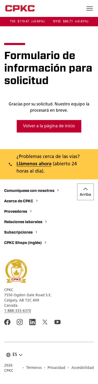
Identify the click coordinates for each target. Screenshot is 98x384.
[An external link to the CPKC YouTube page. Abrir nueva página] (57, 322)
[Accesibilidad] (80, 368)
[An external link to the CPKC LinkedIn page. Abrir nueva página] (32, 322)
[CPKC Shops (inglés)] (25, 243)
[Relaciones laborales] (26, 222)
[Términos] (32, 368)
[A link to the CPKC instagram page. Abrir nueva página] (20, 322)
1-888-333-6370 (17, 311)
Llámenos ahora (33, 164)
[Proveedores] (18, 212)
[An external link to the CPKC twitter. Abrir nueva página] (45, 322)
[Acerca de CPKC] (21, 201)
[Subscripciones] (21, 232)
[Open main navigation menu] (89, 8)
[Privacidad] (54, 368)
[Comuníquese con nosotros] (32, 191)
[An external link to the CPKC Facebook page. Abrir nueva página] (7, 322)
